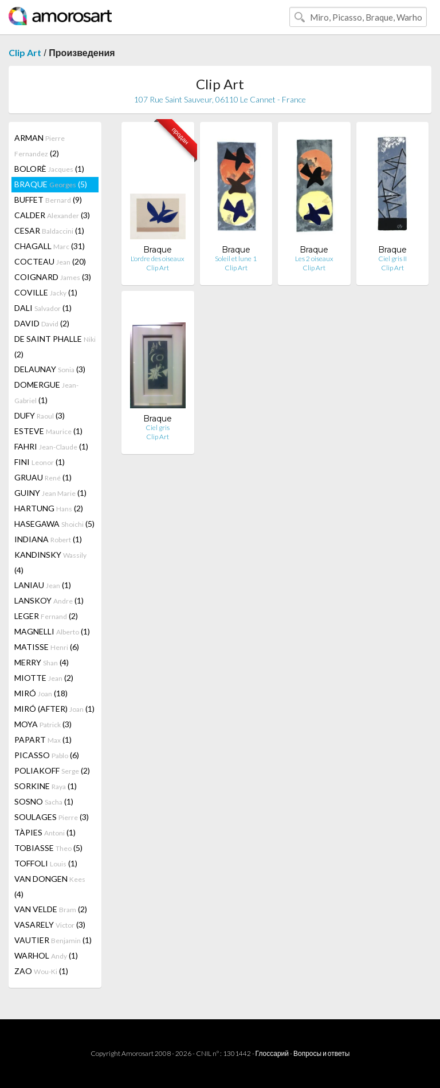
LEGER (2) (46, 616)
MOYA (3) (43, 724)
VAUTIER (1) (53, 940)
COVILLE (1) (45, 292)
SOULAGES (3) (51, 817)
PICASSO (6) (46, 755)
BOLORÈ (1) (49, 169)
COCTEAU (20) (50, 261)
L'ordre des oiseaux (157, 258)
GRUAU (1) (43, 477)
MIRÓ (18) (41, 693)
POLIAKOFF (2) (52, 770)
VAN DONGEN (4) (49, 886)
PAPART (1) (43, 739)
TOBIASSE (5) (48, 848)
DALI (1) (43, 308)
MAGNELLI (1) (52, 631)
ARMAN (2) (39, 145)
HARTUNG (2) (48, 508)
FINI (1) (39, 462)
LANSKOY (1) (49, 600)
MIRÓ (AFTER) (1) (54, 708)
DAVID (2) (41, 323)
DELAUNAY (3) (49, 369)
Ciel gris (158, 427)
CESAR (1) (49, 230)
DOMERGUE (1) (46, 392)
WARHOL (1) (46, 955)
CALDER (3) (52, 215)
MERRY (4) (41, 662)
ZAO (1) (41, 971)
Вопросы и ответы (321, 1053)
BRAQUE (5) (50, 184)
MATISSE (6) (46, 647)
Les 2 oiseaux (314, 258)
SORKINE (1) (45, 786)
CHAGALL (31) (49, 246)
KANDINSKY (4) (50, 562)
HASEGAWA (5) (54, 524)
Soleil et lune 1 (236, 258)
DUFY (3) (39, 415)
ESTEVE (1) (48, 431)
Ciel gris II (392, 258)
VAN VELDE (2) (50, 909)
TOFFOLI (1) (45, 863)
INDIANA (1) (48, 539)
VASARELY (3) (49, 924)
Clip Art (25, 52)
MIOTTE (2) (43, 678)
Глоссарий (272, 1053)
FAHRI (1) (51, 446)
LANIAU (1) (42, 585)
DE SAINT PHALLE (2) (55, 346)
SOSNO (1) (43, 801)
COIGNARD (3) (52, 277)
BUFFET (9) (48, 199)
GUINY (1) (50, 493)
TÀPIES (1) (45, 832)
